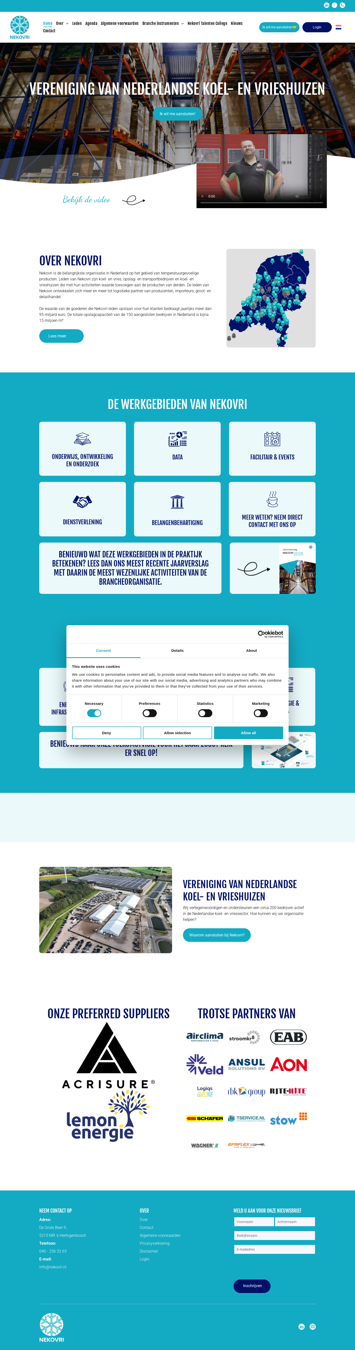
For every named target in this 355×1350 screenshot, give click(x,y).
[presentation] (271, 1267)
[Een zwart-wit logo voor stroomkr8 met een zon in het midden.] (246, 1037)
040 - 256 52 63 (53, 1251)
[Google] (313, 1327)
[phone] (342, 5)
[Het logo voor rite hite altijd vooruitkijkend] (288, 1091)
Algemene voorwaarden (160, 1235)
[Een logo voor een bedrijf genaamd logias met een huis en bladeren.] (204, 1091)
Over (144, 1219)
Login (144, 1259)
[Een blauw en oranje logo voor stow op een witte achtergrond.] (288, 1119)
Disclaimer (149, 1251)
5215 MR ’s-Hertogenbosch (62, 1235)
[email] (334, 5)
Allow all (248, 733)
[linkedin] (326, 5)
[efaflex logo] (246, 1146)
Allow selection (177, 733)
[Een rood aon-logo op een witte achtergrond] (288, 1064)
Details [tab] (177, 650)
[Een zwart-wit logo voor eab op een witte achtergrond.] (288, 1037)
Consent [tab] (103, 650)
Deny (106, 733)
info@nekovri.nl (52, 1267)
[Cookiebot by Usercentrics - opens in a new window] (261, 634)
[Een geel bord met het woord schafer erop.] (204, 1119)
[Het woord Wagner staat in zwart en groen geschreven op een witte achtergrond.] (204, 1146)
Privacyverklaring (155, 1243)
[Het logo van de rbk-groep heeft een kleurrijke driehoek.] (246, 1091)
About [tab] (251, 650)
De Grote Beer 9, (53, 1227)
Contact (146, 1227)
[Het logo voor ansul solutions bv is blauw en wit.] (246, 1064)
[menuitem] (49, 23)
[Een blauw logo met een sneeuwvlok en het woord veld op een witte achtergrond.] (204, 1064)
